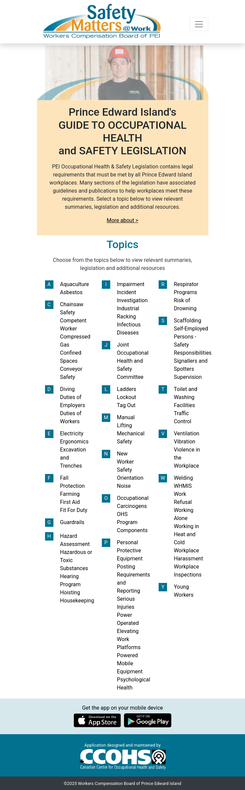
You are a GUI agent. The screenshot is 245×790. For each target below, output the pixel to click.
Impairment (131, 284)
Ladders (126, 389)
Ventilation (186, 433)
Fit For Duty (73, 510)
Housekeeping (77, 600)
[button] (50, 72)
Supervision (188, 377)
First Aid (70, 502)
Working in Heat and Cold (186, 534)
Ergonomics (74, 441)
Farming (70, 494)
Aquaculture (74, 284)
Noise (124, 486)
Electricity (71, 433)
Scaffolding (187, 320)
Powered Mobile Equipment (129, 663)
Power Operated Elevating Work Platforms (128, 631)
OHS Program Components (132, 522)
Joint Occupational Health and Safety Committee (133, 361)
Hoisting (70, 592)
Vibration (184, 441)
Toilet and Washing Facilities (185, 397)
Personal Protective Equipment (129, 550)
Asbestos (71, 292)
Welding (183, 478)
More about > (122, 220)
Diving (67, 389)
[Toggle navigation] (199, 24)
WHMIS (183, 486)
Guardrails (72, 522)
